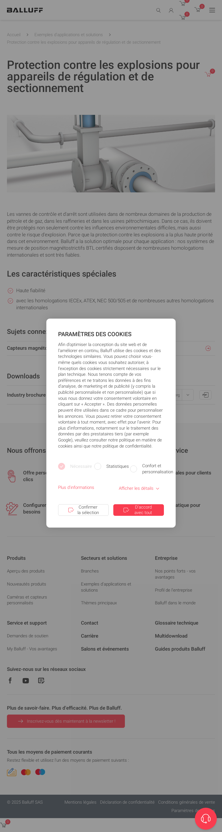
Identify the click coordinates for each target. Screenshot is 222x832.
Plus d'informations (76, 487)
